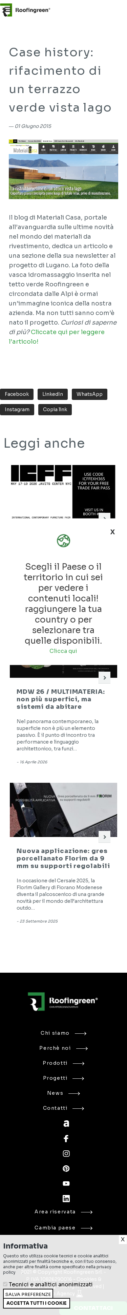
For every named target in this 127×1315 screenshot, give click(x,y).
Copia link (55, 409)
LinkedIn (52, 394)
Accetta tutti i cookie (36, 1303)
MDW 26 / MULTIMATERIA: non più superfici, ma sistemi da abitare (61, 699)
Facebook (17, 394)
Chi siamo (63, 1033)
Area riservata (63, 1212)
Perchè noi (63, 1048)
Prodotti (63, 1063)
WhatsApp (90, 394)
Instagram (17, 409)
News (63, 1093)
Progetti (63, 1078)
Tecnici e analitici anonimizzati (51, 1284)
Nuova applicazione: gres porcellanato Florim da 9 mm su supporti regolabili (63, 858)
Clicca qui (63, 650)
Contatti (63, 1108)
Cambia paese (63, 1228)
